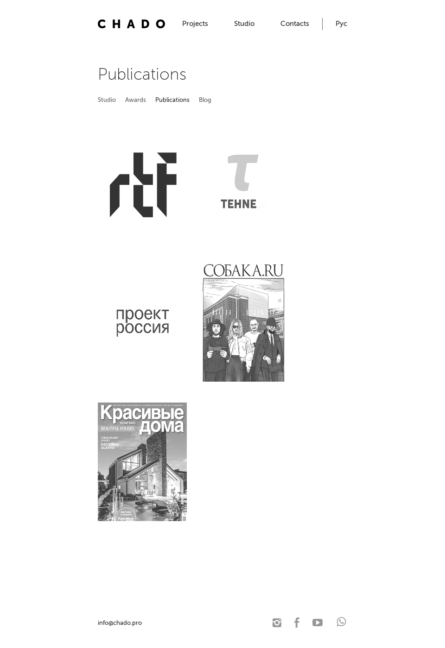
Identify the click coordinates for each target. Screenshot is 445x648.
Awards (135, 99)
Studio (244, 23)
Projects (195, 23)
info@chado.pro (120, 622)
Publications (172, 99)
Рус (341, 23)
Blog (205, 99)
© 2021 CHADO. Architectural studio (192, 622)
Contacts (294, 23)
